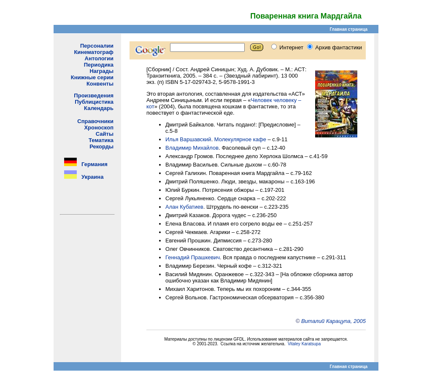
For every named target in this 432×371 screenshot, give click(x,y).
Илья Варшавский (188, 139)
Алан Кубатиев (184, 207)
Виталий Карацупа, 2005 (333, 321)
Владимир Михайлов (192, 148)
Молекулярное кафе (240, 139)
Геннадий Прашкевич (192, 257)
